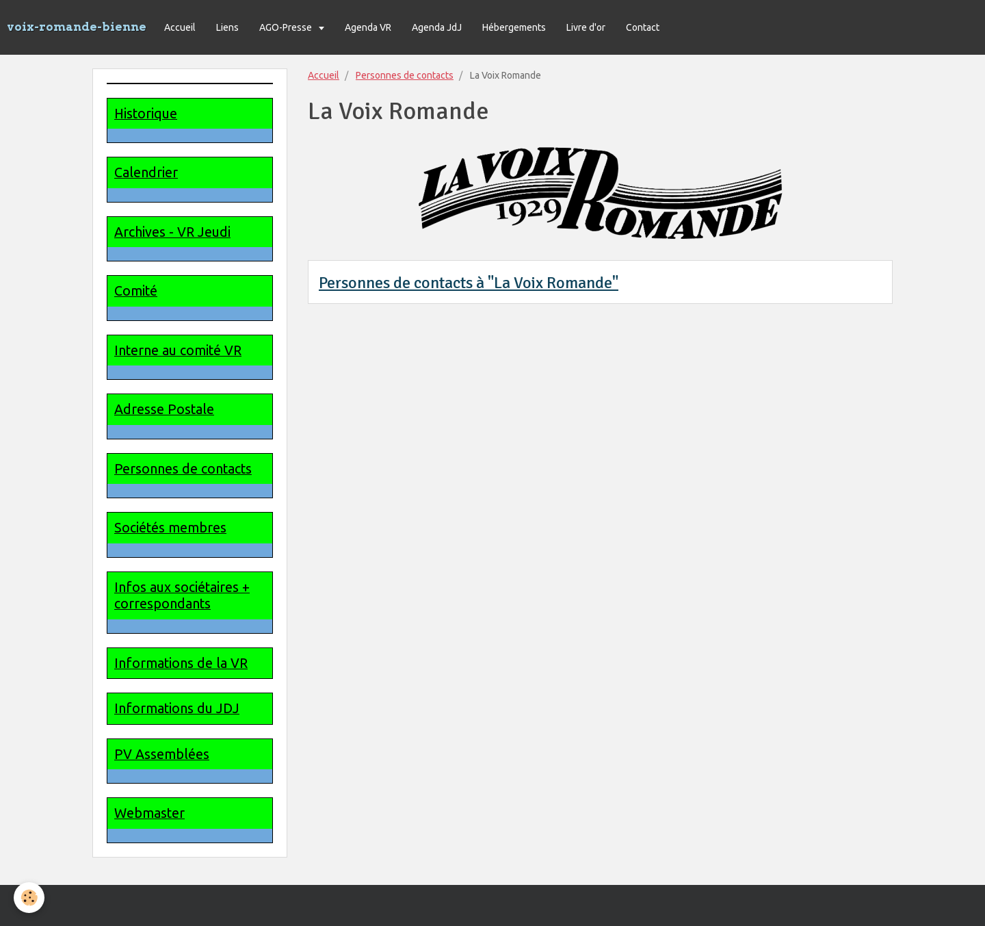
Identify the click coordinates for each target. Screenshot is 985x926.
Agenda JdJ (437, 27)
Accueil (180, 27)
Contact (642, 27)
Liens (227, 27)
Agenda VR (368, 27)
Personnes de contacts (405, 75)
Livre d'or (585, 27)
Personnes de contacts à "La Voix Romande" (468, 282)
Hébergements (514, 27)
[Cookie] (29, 897)
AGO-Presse (286, 27)
